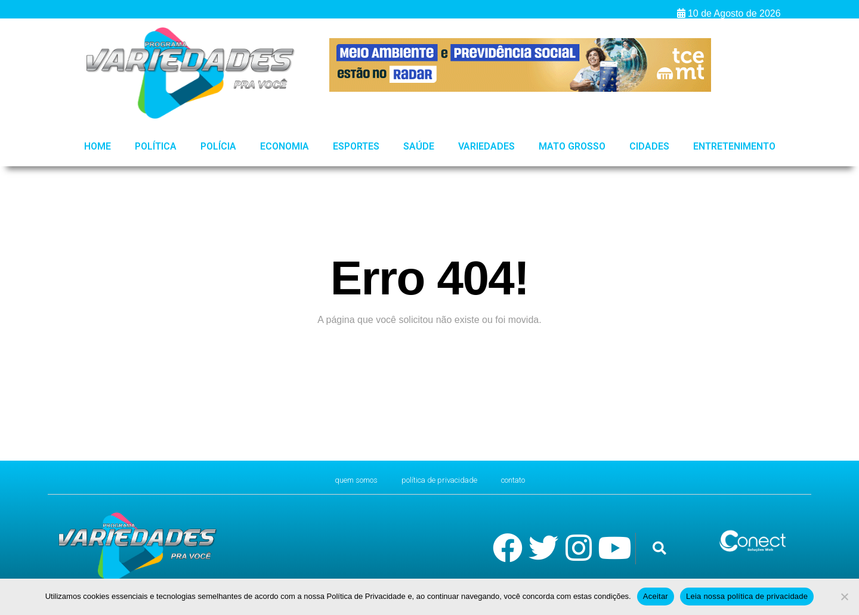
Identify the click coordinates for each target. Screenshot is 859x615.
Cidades (649, 146)
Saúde (418, 146)
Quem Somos (342, 480)
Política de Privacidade (441, 480)
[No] (844, 596)
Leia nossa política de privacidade (747, 596)
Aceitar (655, 596)
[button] (659, 548)
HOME (97, 146)
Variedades (486, 146)
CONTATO (529, 480)
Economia (284, 146)
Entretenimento (734, 146)
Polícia (218, 146)
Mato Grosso (572, 146)
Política (156, 146)
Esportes (356, 146)
